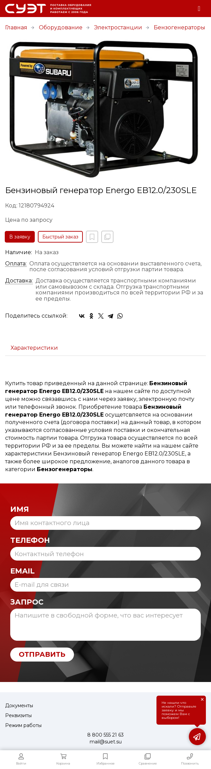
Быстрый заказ (60, 237)
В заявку (19, 237)
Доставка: (19, 281)
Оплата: (16, 264)
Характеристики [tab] (34, 348)
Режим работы (23, 725)
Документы (19, 705)
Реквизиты (18, 715)
